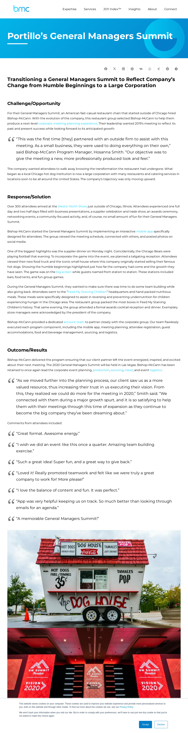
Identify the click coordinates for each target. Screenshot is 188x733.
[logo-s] (21, 9)
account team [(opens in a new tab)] (74, 322)
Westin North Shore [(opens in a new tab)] (72, 206)
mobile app (144, 231)
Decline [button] (161, 724)
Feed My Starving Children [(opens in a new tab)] (87, 292)
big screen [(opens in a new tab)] (64, 272)
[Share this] (105, 69)
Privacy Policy (126, 707)
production (101, 370)
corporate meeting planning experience (67, 123)
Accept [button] (145, 724)
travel (129, 370)
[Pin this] (132, 69)
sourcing (117, 370)
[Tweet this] (114, 69)
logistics (156, 370)
